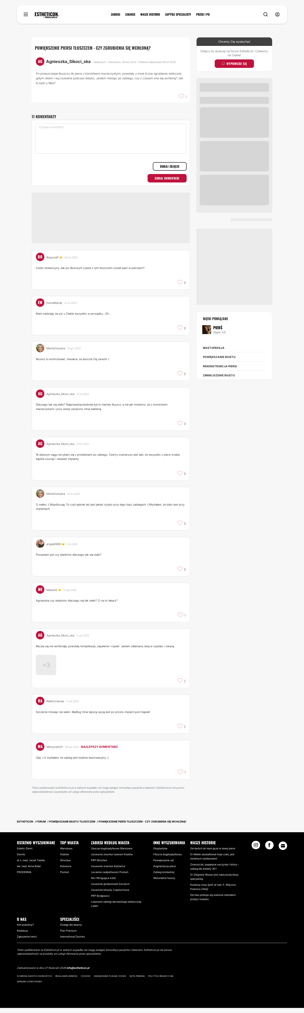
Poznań (64, 877)
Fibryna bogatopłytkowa (167, 859)
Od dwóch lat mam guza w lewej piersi (212, 853)
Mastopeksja (213, 348)
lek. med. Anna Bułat (29, 871)
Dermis (21, 859)
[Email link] (283, 851)
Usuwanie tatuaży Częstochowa (110, 894)
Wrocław (65, 865)
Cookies (85, 981)
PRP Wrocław (99, 865)
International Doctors (72, 941)
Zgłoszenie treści (27, 941)
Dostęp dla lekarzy (71, 929)
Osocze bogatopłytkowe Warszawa (111, 853)
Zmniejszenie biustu (219, 375)
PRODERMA (24, 877)
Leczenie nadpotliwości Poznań (109, 877)
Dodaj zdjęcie (169, 166)
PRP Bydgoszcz (100, 900)
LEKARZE (130, 14)
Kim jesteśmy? (25, 929)
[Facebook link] (269, 851)
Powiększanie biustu (219, 357)
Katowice (65, 871)
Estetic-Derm (24, 853)
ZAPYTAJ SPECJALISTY (178, 14)
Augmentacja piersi (164, 871)
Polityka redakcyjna (161, 981)
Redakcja (22, 935)
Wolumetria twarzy (164, 883)
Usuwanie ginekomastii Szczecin (110, 889)
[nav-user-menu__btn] (277, 14)
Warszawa (66, 853)
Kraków (64, 859)
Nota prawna (137, 981)
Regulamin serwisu (66, 981)
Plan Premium (68, 935)
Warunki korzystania (29, 986)
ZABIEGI (115, 14)
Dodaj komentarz (167, 178)
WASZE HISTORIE (150, 14)
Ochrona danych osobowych (34, 981)
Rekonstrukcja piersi (220, 366)
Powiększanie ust (163, 865)
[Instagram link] (256, 851)
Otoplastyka (160, 853)
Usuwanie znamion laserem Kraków (112, 859)
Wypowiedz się (234, 63)
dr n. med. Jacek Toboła (31, 865)
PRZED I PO (203, 14)
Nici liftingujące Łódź (103, 883)
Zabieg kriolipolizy (164, 877)
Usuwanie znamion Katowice (108, 871)
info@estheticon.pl (77, 973)
